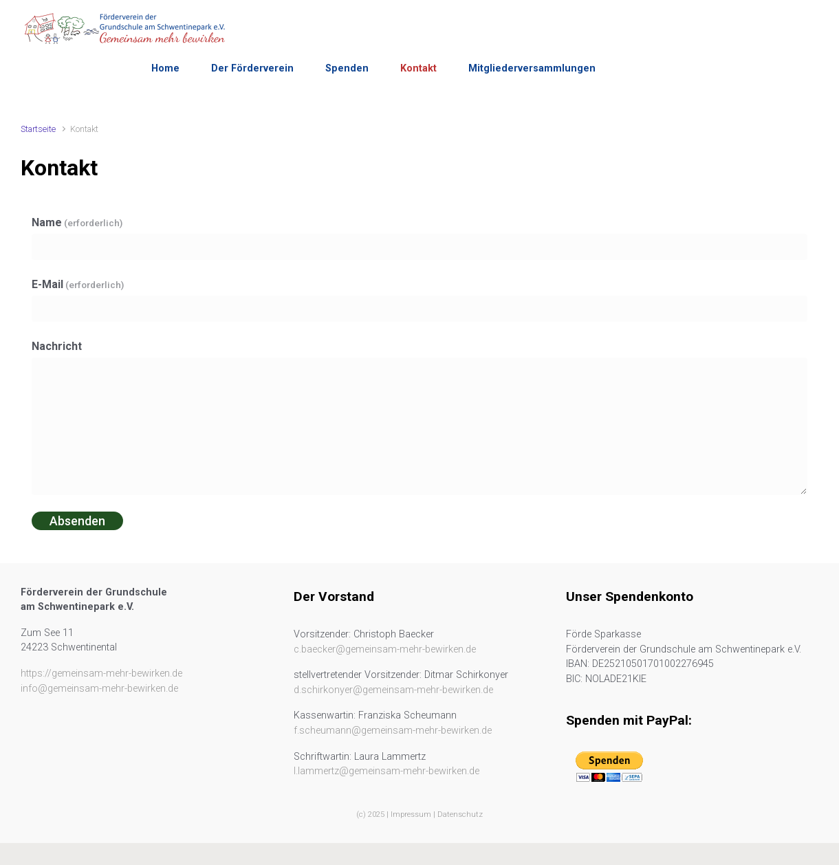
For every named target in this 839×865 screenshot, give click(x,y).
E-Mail (78, 284)
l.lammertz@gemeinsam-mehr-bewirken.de (386, 771)
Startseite (38, 129)
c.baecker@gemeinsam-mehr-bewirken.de (385, 649)
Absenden (77, 521)
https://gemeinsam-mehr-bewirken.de (101, 673)
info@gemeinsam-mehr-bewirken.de (99, 688)
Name (77, 222)
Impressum (411, 814)
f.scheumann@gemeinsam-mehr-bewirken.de (393, 730)
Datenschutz (460, 814)
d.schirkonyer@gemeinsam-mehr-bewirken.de (393, 690)
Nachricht (57, 346)
